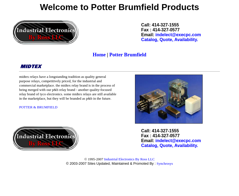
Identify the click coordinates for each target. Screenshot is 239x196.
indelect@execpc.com (178, 34)
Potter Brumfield (127, 54)
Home (99, 54)
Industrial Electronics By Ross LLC (129, 159)
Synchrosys (165, 163)
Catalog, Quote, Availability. (169, 39)
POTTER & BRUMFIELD (38, 107)
